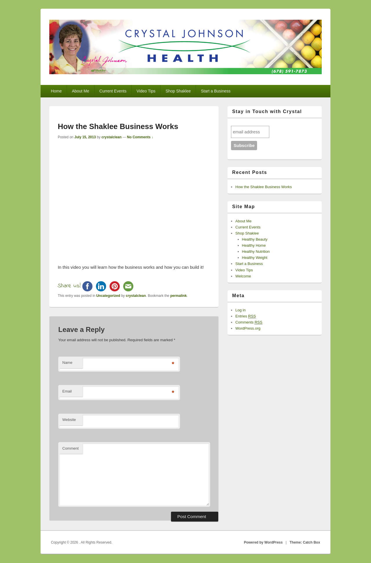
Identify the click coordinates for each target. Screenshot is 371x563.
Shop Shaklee (178, 91)
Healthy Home (254, 245)
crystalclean (111, 137)
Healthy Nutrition (256, 251)
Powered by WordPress (263, 542)
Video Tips (146, 91)
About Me (80, 91)
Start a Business (215, 91)
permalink (178, 296)
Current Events (112, 91)
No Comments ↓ (140, 137)
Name (67, 362)
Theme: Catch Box (305, 542)
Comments (248, 322)
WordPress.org (247, 328)
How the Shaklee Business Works (263, 187)
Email (67, 391)
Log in (240, 310)
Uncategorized (108, 296)
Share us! (69, 286)
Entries (245, 316)
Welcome (243, 276)
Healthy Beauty (255, 239)
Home (56, 91)
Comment (70, 448)
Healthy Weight (255, 257)
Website (69, 419)
